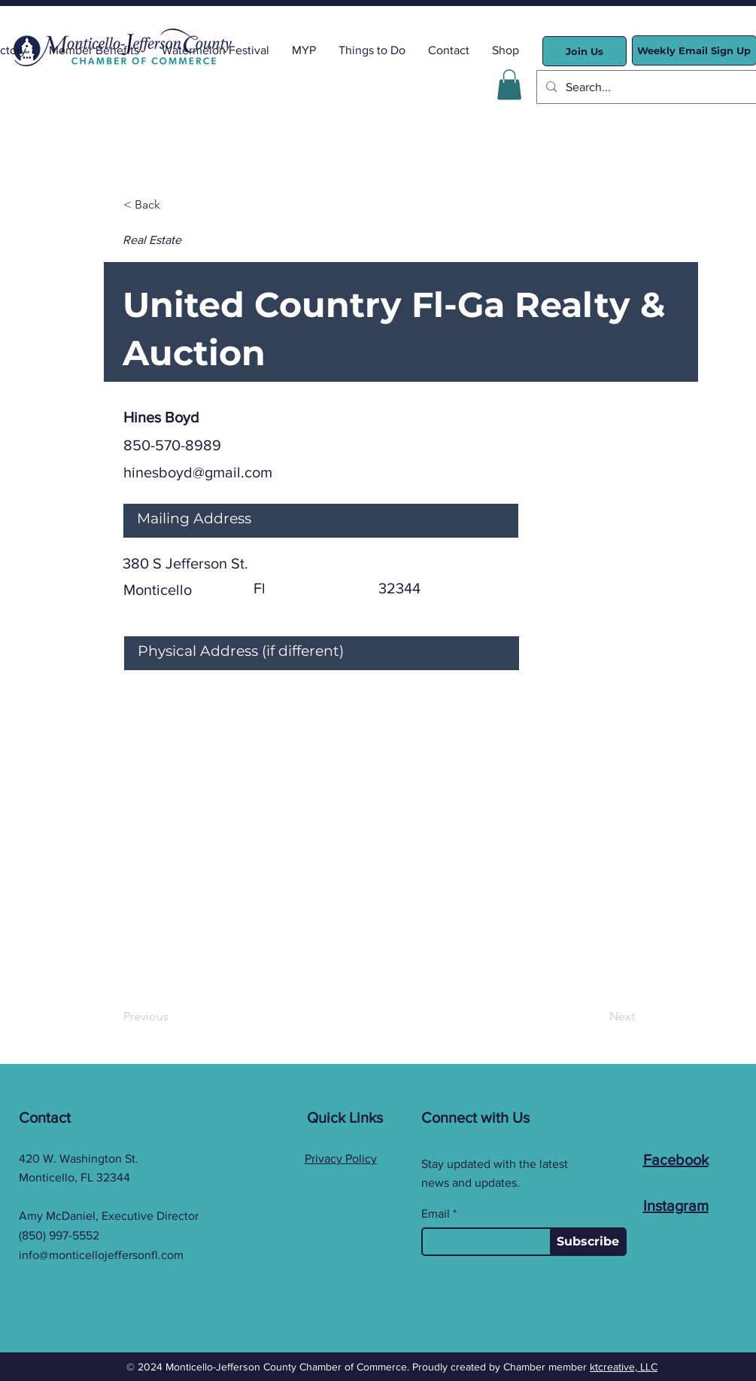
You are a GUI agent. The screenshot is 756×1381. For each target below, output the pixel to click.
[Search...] (649, 87)
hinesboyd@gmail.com (197, 472)
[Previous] (173, 1017)
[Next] (597, 1017)
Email (435, 1214)
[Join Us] (584, 51)
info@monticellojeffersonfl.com (101, 1254)
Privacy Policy (341, 1158)
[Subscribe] (588, 1241)
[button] (509, 84)
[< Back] (173, 206)
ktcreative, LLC (623, 1367)
